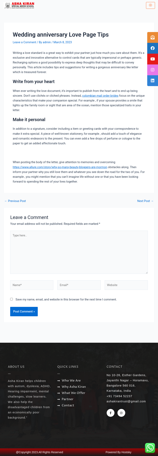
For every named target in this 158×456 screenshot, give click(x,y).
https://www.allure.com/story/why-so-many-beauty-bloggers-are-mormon (60, 167)
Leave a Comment (24, 42)
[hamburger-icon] (150, 5)
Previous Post (15, 201)
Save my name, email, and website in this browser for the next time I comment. (66, 299)
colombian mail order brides (100, 95)
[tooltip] (152, 37)
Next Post (145, 201)
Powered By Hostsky (118, 452)
